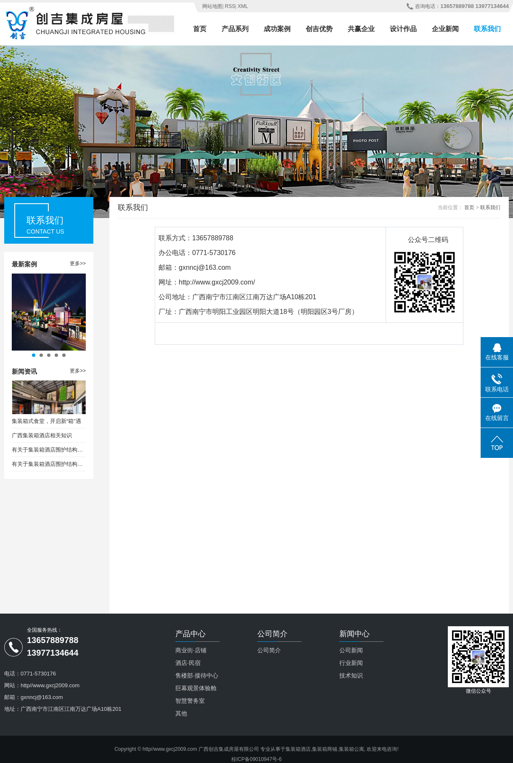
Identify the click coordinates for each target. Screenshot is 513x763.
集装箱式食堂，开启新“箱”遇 (46, 421)
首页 (199, 28)
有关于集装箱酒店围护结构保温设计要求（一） (49, 450)
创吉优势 (319, 28)
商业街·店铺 (190, 650)
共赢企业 (361, 28)
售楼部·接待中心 (196, 675)
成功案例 (277, 28)
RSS (230, 6)
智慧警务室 (190, 700)
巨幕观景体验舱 (196, 688)
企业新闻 (445, 28)
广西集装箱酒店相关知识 (42, 435)
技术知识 (351, 675)
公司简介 (269, 650)
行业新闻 (351, 662)
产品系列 (235, 28)
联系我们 (487, 28)
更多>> (78, 263)
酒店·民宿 (188, 662)
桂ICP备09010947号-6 (256, 759)
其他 (181, 713)
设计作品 (403, 28)
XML (243, 6)
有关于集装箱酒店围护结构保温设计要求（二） (49, 464)
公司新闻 (351, 650)
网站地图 (212, 6)
